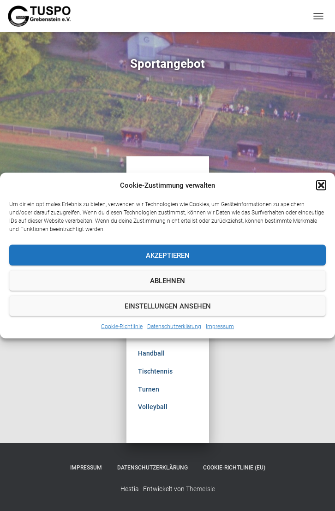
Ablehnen (167, 280)
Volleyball (153, 406)
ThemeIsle (200, 489)
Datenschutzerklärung (174, 326)
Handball (151, 353)
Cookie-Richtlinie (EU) (234, 467)
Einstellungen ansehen (168, 306)
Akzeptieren (168, 255)
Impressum (220, 326)
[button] (321, 185)
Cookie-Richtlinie (122, 326)
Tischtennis (155, 371)
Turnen (148, 389)
